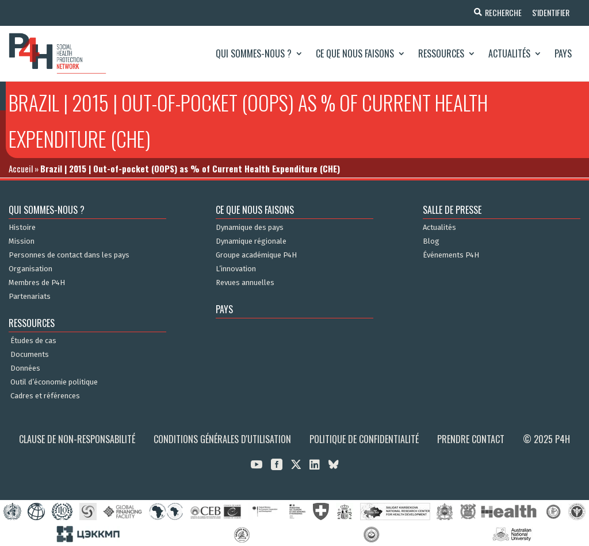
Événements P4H (451, 255)
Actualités (509, 53)
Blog (431, 241)
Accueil (21, 168)
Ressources (441, 53)
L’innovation (236, 269)
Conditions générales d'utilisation (222, 439)
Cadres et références (45, 396)
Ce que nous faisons (355, 53)
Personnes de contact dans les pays (69, 255)
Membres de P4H (37, 283)
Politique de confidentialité (364, 439)
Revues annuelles (245, 283)
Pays (563, 53)
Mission (22, 241)
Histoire (22, 228)
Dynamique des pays (250, 228)
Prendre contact (470, 439)
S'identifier (550, 12)
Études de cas (33, 341)
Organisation (30, 269)
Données (25, 368)
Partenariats (30, 297)
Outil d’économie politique (54, 382)
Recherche (501, 12)
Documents (29, 355)
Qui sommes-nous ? (254, 53)
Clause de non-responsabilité (77, 439)
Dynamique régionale (251, 241)
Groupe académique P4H (256, 255)
